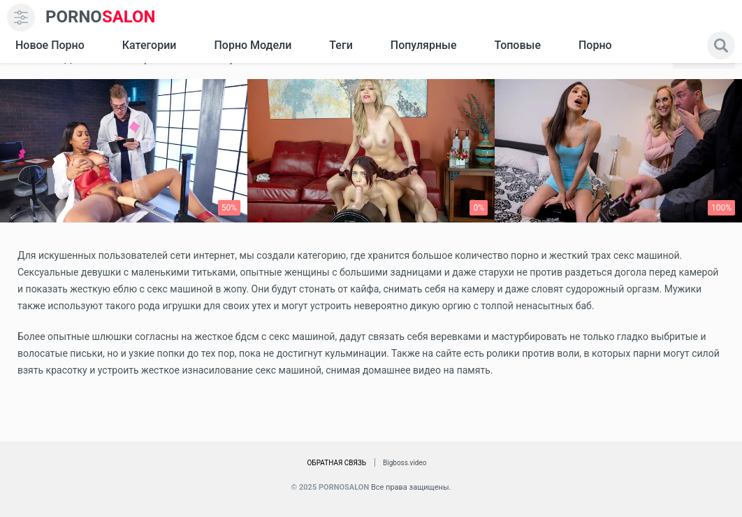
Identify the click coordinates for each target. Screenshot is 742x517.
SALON (100, 17)
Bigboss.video (404, 463)
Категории (149, 45)
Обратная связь (336, 463)
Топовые (517, 45)
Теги (340, 45)
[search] (721, 45)
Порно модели (252, 45)
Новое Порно (50, 45)
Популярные (424, 45)
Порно (595, 45)
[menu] (21, 17)
